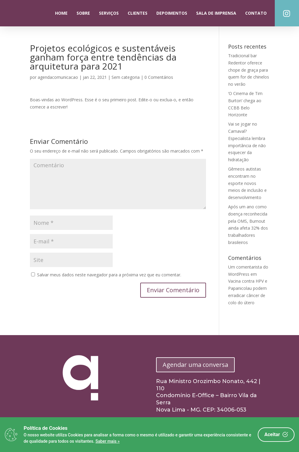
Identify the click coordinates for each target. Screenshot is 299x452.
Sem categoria (126, 77)
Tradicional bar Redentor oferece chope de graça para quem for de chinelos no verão (248, 70)
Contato (256, 13)
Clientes (137, 13)
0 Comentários (158, 77)
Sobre (83, 13)
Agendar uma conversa (195, 365)
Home (61, 13)
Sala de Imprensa (216, 13)
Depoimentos (171, 13)
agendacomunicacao (58, 77)
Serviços (109, 13)
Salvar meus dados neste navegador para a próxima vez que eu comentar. (109, 275)
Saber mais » (107, 441)
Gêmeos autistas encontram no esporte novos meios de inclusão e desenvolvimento (247, 183)
